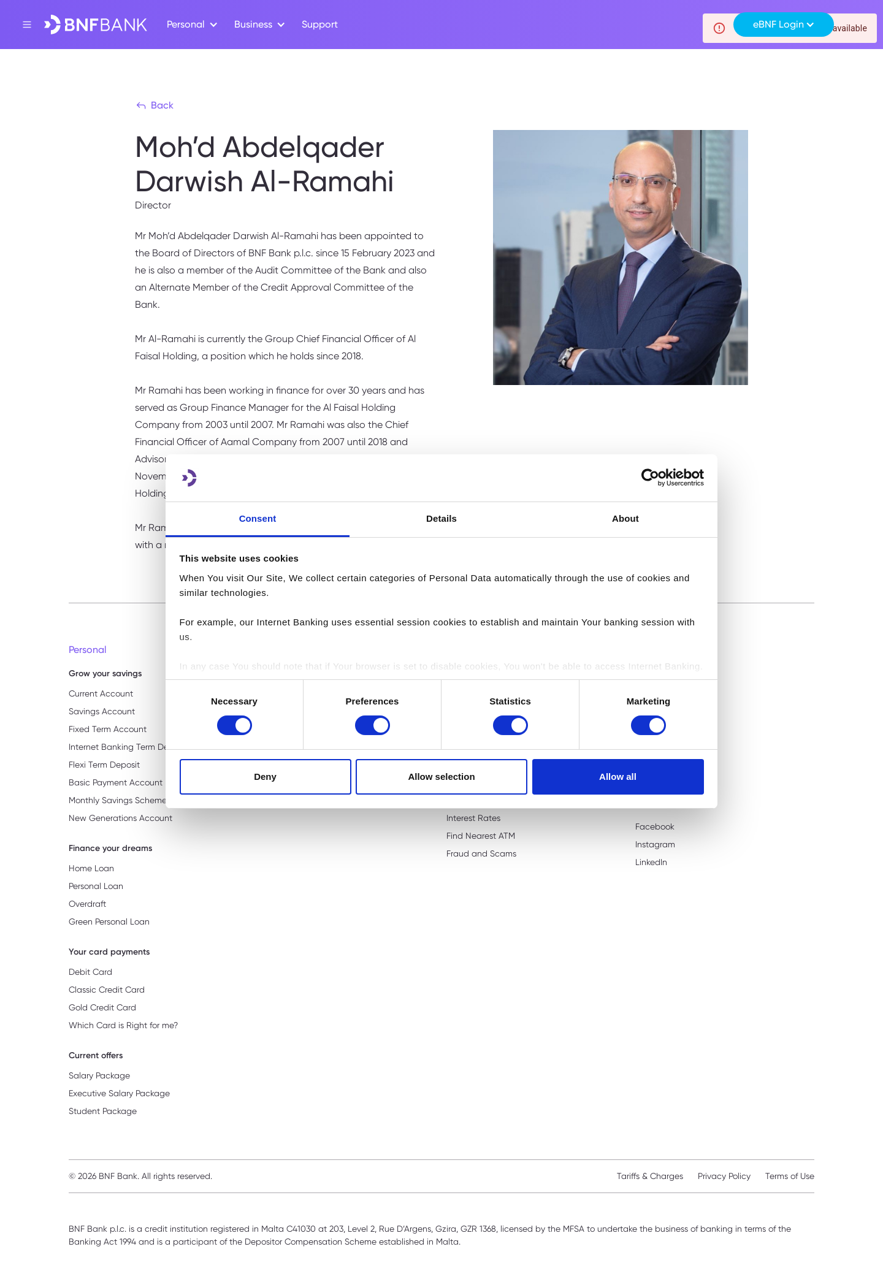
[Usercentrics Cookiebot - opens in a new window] (650, 477)
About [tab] (625, 518)
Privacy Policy (724, 1176)
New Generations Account (120, 818)
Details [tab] (441, 518)
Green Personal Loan (109, 921)
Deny (265, 776)
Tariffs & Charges (650, 1176)
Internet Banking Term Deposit (128, 747)
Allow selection (441, 776)
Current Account (101, 693)
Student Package (103, 1111)
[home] (95, 24)
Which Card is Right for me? (123, 1025)
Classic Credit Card (107, 989)
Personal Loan (96, 886)
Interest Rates (473, 818)
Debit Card (90, 972)
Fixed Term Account (108, 729)
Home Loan (91, 868)
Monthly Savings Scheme (118, 800)
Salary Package (99, 1075)
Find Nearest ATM (480, 836)
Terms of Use (789, 1176)
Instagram (655, 844)
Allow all (617, 776)
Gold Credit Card (102, 1007)
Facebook (655, 826)
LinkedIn (651, 862)
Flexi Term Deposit (104, 764)
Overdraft (87, 904)
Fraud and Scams (481, 853)
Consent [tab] (258, 518)
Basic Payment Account (115, 782)
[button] (190, 24)
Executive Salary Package (119, 1093)
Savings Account (102, 711)
